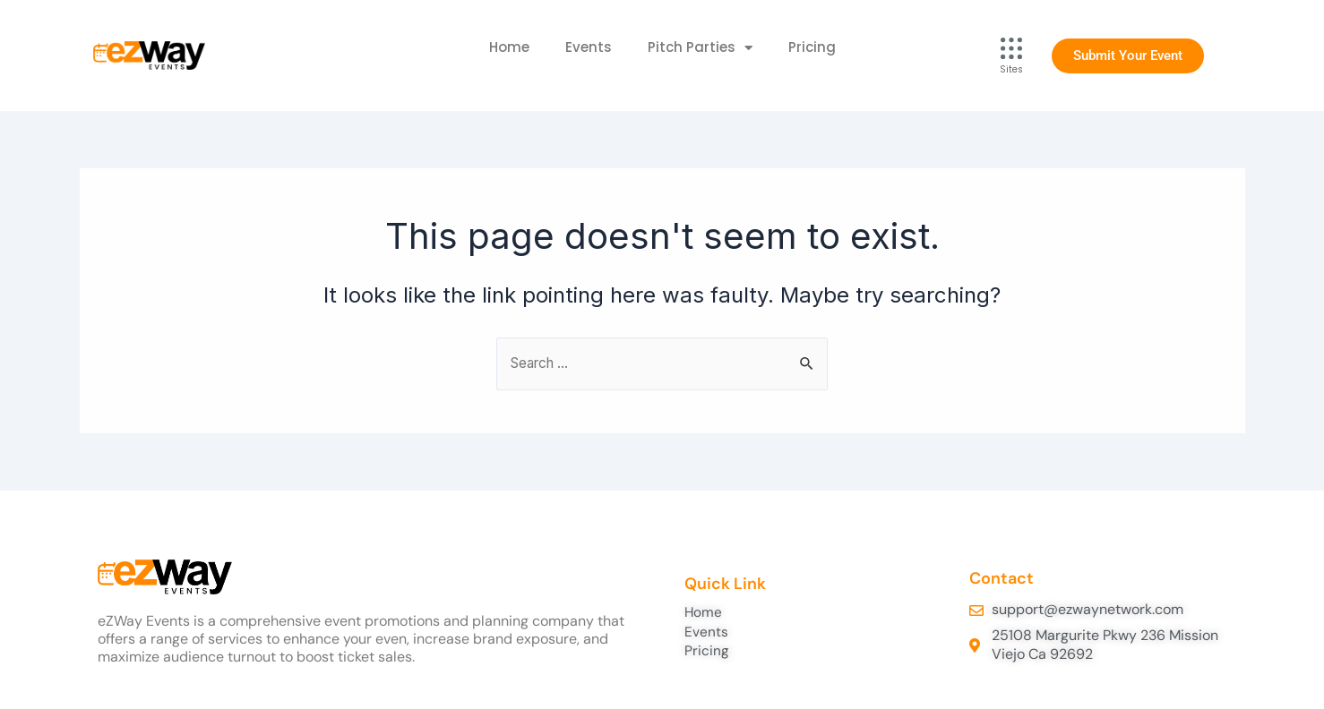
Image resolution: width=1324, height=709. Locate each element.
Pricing (812, 47)
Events (588, 47)
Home (509, 47)
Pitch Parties (700, 48)
